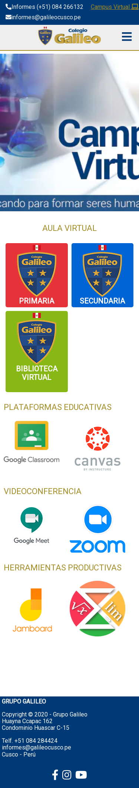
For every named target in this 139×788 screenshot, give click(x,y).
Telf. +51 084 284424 (29, 740)
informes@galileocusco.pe (36, 747)
